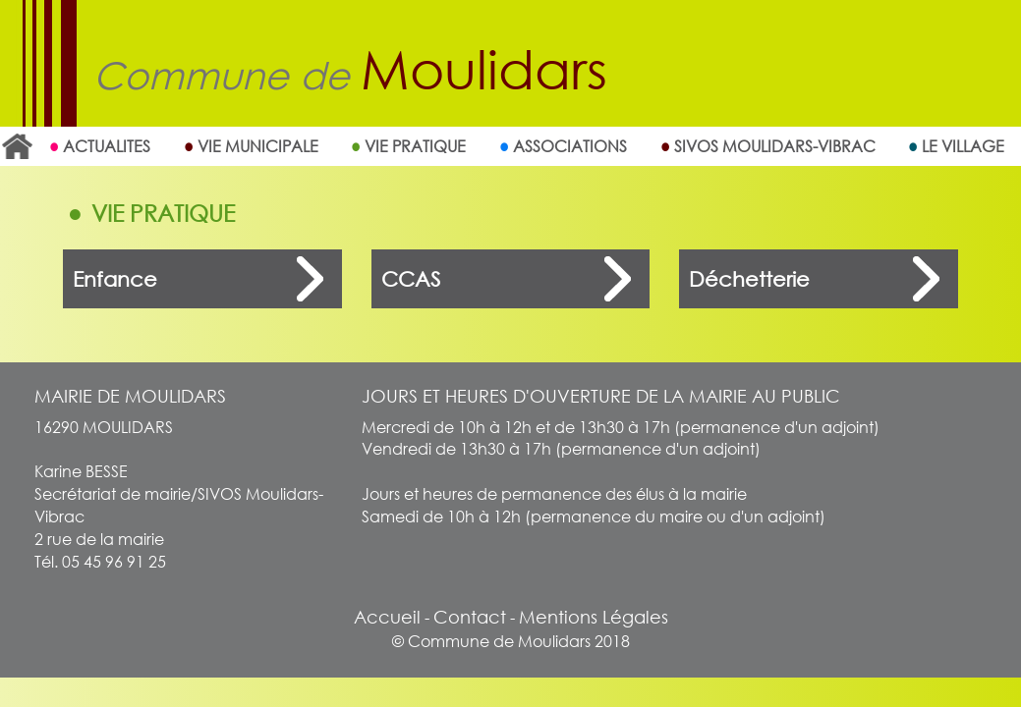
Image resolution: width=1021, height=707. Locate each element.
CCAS (410, 279)
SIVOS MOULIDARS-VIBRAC (775, 146)
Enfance (115, 279)
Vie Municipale (258, 146)
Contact (469, 616)
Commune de (350, 75)
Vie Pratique (415, 146)
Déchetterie (749, 279)
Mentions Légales (593, 616)
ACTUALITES (106, 146)
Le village (963, 146)
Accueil (16, 146)
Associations (570, 146)
